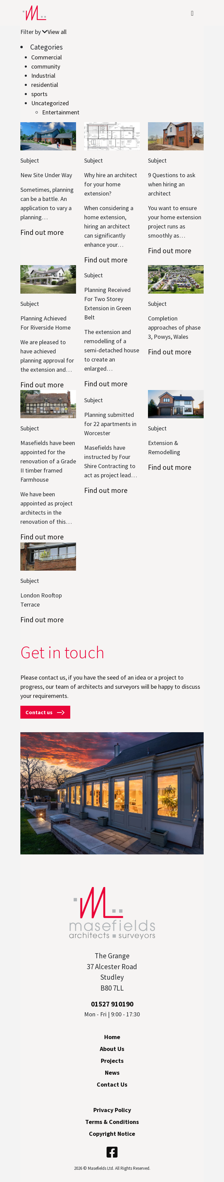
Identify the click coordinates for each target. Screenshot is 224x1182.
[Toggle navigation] (192, 13)
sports (39, 94)
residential (44, 85)
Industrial (43, 75)
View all (57, 32)
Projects (112, 1061)
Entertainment (60, 112)
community (45, 66)
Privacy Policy (112, 1110)
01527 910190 (112, 1004)
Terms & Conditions (112, 1122)
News (112, 1072)
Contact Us (112, 1084)
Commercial (46, 57)
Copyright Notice (112, 1134)
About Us (112, 1049)
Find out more (42, 232)
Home (112, 1037)
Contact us (45, 712)
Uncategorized (50, 103)
